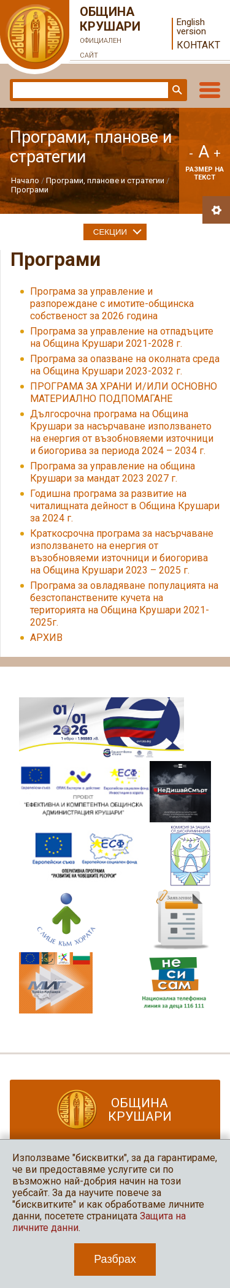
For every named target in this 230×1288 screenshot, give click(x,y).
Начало (25, 180)
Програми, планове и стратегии (105, 180)
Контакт (198, 45)
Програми (29, 189)
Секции (110, 232)
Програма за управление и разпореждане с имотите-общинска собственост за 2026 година (112, 304)
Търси (176, 90)
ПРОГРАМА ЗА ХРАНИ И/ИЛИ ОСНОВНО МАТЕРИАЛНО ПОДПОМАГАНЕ (123, 392)
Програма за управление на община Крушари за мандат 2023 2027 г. (112, 472)
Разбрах (115, 1259)
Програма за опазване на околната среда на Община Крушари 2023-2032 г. (125, 365)
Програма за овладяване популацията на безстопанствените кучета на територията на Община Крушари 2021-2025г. (124, 604)
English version (191, 27)
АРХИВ (46, 637)
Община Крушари (110, 33)
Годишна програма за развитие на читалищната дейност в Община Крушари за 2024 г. (125, 506)
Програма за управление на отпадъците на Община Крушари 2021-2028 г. (121, 337)
